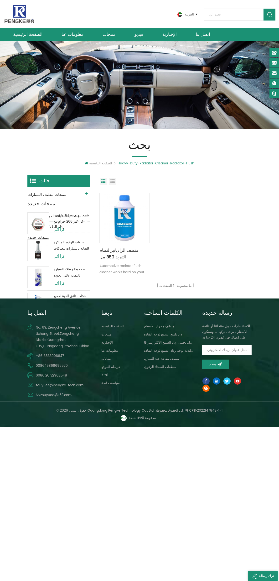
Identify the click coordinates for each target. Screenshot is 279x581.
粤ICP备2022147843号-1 (204, 564)
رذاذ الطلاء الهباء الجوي (45, 228)
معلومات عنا (72, 35)
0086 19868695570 (52, 513)
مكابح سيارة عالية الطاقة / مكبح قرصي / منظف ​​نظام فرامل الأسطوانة (71, 391)
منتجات (109, 35)
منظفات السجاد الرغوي (160, 514)
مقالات (106, 506)
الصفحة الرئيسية (27, 35)
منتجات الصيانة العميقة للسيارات (53, 218)
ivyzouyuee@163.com (54, 542)
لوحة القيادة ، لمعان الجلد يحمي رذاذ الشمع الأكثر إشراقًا (168, 489)
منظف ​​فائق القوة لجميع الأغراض (70, 364)
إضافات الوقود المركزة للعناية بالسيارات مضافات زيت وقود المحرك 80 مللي (71, 310)
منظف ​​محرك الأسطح (159, 473)
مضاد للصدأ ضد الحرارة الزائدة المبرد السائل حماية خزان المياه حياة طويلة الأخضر (70, 418)
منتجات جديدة (38, 239)
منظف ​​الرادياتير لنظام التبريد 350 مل (118, 253)
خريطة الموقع (111, 514)
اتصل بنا (203, 35)
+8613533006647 (50, 503)
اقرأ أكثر (60, 295)
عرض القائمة (112, 183)
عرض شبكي (103, 183)
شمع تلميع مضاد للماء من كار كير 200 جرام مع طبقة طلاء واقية (71, 283)
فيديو (138, 35)
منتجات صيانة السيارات (46, 207)
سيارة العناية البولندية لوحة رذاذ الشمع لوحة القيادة (168, 498)
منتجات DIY (36, 250)
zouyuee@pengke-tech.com (59, 532)
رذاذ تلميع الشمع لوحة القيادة (164, 481)
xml (104, 522)
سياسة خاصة (110, 530)
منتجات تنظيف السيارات (46, 196)
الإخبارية (169, 35)
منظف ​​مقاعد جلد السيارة (161, 506)
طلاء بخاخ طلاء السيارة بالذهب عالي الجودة (69, 337)
